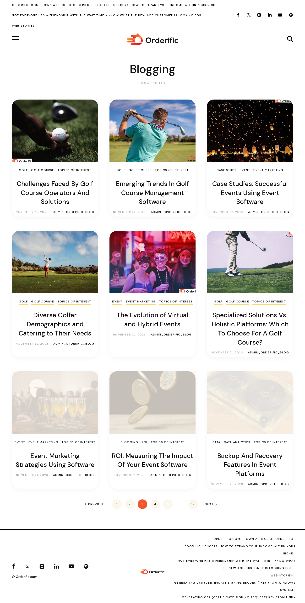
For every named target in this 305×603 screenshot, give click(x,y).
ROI (144, 442)
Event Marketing (268, 170)
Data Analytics (237, 442)
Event (245, 170)
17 (193, 504)
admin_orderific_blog (73, 212)
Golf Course (42, 170)
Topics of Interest (74, 170)
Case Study (226, 170)
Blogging (129, 442)
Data (216, 442)
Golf (23, 170)
